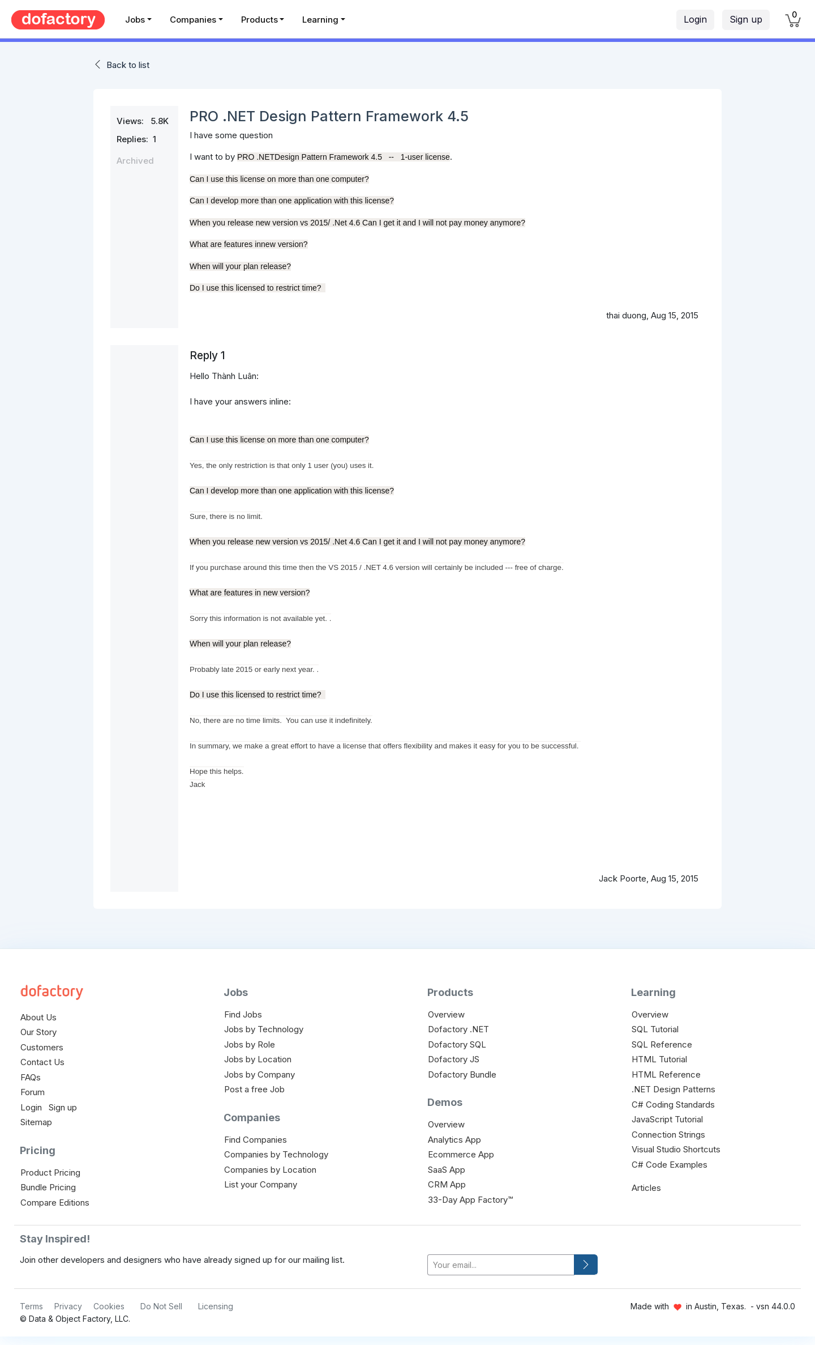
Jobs (135, 19)
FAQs (30, 1077)
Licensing (215, 1306)
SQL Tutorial (655, 1029)
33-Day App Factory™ (470, 1199)
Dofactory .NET (458, 1029)
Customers (41, 1047)
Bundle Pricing (48, 1187)
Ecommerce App (461, 1154)
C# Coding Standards (673, 1104)
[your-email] (500, 1264)
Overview (446, 1014)
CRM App (447, 1184)
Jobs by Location (257, 1059)
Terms (31, 1306)
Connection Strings (668, 1134)
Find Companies (255, 1139)
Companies (193, 19)
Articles (646, 1187)
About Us (38, 1017)
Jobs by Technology (263, 1029)
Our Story (38, 1032)
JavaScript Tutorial (667, 1119)
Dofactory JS (453, 1059)
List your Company (260, 1184)
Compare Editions (54, 1202)
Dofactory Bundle (462, 1074)
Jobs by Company (259, 1074)
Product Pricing (50, 1172)
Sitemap (36, 1122)
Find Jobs (243, 1014)
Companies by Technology (276, 1154)
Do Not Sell (161, 1306)
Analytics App (454, 1139)
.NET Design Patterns (673, 1089)
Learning (320, 19)
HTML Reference (666, 1074)
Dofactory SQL (457, 1044)
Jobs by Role (249, 1044)
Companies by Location (270, 1169)
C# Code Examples (669, 1164)
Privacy (68, 1306)
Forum (32, 1092)
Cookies (109, 1306)
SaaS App (446, 1169)
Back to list (127, 64)
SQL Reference (662, 1044)
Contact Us (42, 1062)
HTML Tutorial (659, 1059)
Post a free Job (254, 1089)
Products (259, 19)
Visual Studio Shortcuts (676, 1149)
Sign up (746, 19)
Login (695, 19)
